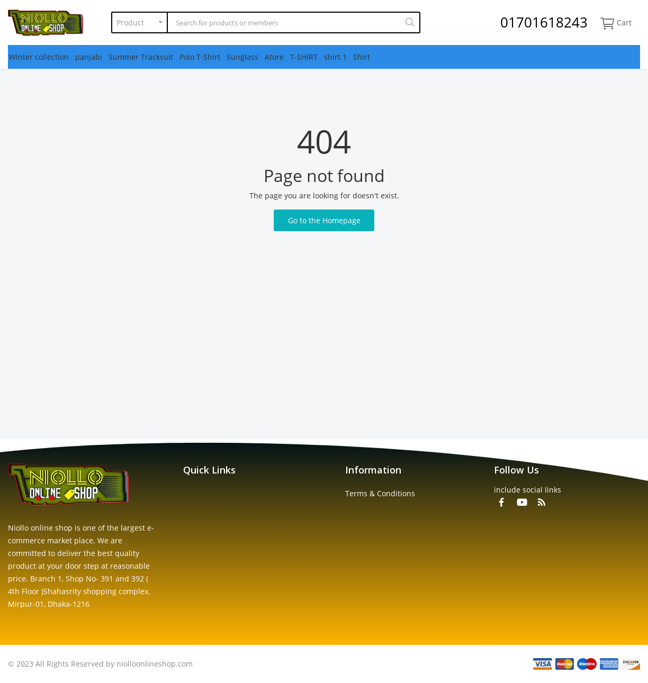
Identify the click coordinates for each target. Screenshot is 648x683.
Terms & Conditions (380, 493)
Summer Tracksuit (141, 57)
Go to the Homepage (324, 220)
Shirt (361, 57)
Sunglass (242, 57)
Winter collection (39, 57)
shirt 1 (335, 57)
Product (130, 22)
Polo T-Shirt (199, 57)
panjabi (88, 57)
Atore (274, 57)
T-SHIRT (304, 57)
